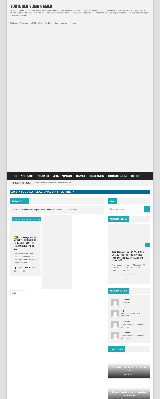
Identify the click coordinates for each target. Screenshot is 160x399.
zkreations (137, 320)
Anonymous (125, 156)
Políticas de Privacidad (19, 23)
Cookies (48, 23)
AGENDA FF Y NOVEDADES (62, 32)
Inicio (14, 32)
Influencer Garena (96, 32)
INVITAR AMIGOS (43, 32)
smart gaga (40, 353)
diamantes (27, 353)
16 (24, 127)
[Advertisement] (57, 108)
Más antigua (17, 149)
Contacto (73, 23)
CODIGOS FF (135, 32)
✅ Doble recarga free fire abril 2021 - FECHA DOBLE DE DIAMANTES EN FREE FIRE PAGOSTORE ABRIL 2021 (25, 98)
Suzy (122, 167)
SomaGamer (17, 346)
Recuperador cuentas (117, 32)
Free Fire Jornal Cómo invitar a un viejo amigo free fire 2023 (85, 338)
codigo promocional (34, 346)
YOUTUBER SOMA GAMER (31, 6)
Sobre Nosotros (61, 23)
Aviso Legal (35, 394)
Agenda (24, 339)
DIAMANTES (80, 32)
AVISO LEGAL (36, 23)
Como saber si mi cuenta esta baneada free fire (53, 39)
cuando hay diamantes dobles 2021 (27, 75)
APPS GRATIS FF (27, 32)
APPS (14, 339)
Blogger (146, 320)
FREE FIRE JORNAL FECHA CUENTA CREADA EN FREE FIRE (84, 363)
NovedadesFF (37, 339)
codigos (15, 353)
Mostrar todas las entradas (66, 66)
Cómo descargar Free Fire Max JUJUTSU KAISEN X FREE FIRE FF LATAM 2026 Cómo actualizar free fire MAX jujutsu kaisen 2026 (128, 112)
